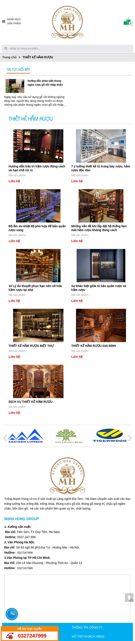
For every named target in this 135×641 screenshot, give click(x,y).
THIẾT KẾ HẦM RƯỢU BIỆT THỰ (31, 346)
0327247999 (32, 636)
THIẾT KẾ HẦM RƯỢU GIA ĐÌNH (93, 346)
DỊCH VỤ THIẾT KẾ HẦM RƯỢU (30, 401)
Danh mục (13, 22)
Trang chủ (9, 57)
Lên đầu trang (129, 597)
